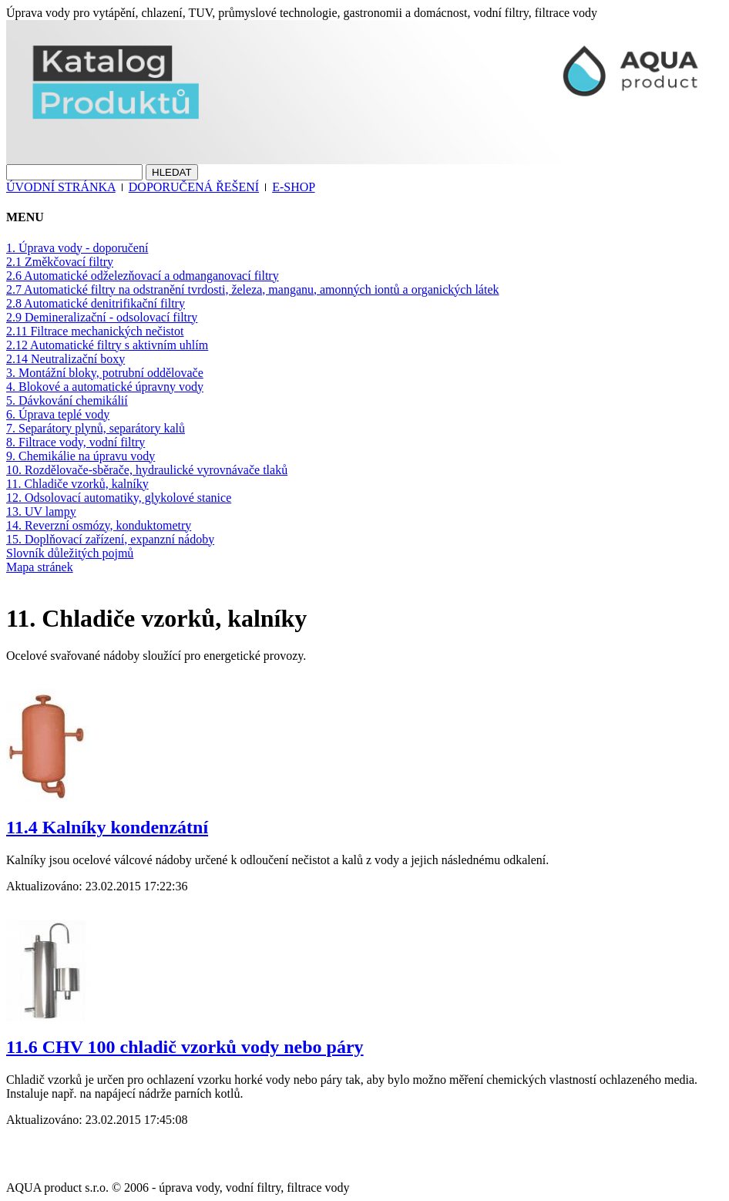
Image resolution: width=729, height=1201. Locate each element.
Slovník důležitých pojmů (69, 553)
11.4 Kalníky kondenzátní (107, 827)
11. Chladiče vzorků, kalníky (77, 483)
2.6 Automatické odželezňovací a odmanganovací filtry (142, 275)
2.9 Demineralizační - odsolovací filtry (101, 317)
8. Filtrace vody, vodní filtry (75, 442)
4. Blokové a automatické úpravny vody (104, 386)
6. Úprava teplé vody (57, 414)
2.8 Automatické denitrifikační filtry (95, 303)
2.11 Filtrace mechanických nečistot (94, 331)
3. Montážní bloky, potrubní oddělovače (104, 372)
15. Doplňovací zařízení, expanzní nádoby (110, 539)
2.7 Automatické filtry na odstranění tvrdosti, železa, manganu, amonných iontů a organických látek (252, 289)
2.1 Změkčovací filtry (59, 261)
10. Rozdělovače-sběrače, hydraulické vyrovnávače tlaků (146, 469)
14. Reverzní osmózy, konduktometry (98, 525)
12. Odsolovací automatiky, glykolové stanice (118, 497)
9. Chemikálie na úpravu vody (80, 456)
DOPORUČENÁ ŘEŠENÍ (194, 186)
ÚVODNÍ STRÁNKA (61, 186)
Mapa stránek (39, 567)
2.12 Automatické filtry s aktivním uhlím (107, 345)
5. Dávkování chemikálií (67, 400)
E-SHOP (293, 186)
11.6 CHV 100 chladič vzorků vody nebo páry (185, 1047)
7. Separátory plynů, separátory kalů (95, 428)
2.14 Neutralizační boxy (65, 358)
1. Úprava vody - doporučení (77, 247)
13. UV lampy (41, 511)
